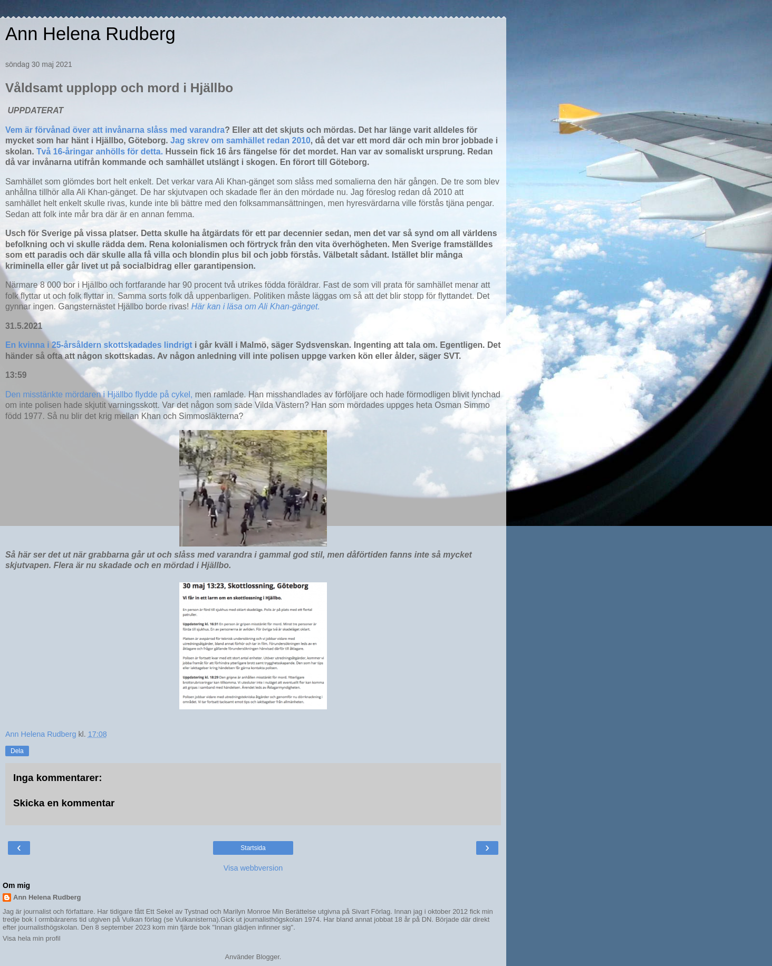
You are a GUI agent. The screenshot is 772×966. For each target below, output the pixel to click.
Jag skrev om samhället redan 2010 (240, 140)
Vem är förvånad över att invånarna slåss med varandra (115, 129)
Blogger (267, 957)
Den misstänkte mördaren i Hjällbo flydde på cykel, (98, 394)
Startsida (252, 848)
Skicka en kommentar (63, 802)
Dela (17, 751)
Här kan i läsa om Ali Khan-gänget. (256, 306)
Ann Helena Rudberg (90, 34)
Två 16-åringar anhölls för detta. (101, 151)
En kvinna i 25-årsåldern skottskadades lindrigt (98, 344)
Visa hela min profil (32, 938)
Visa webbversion (253, 868)
